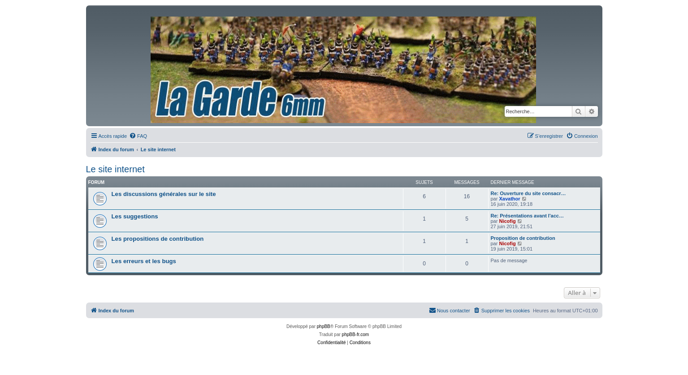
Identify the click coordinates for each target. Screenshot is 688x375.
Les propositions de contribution (158, 238)
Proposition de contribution (523, 238)
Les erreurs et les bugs (144, 261)
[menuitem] (138, 136)
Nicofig (507, 221)
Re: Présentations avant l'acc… (527, 215)
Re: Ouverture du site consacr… (528, 193)
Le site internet (115, 169)
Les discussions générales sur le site (164, 194)
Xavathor (509, 198)
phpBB (323, 326)
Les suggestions (135, 216)
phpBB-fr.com (355, 334)
